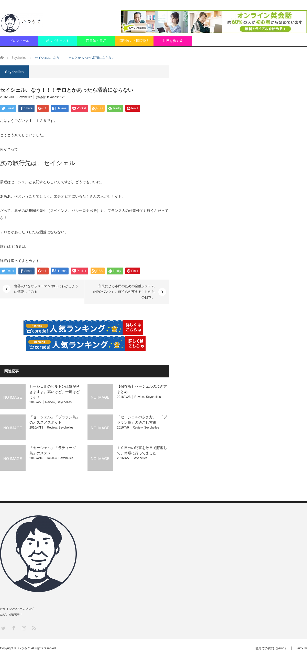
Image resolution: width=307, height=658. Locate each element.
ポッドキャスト (57, 41)
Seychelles (24, 97)
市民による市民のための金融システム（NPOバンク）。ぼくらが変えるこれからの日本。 (123, 291)
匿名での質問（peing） (272, 648)
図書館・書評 (96, 41)
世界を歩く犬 (173, 41)
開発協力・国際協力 (134, 41)
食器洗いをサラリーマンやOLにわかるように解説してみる (46, 289)
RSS (34, 628)
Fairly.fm (301, 648)
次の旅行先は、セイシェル (37, 162)
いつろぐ (24, 648)
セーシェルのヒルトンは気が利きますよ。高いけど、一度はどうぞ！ (54, 391)
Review (50, 402)
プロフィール (19, 41)
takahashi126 (56, 97)
